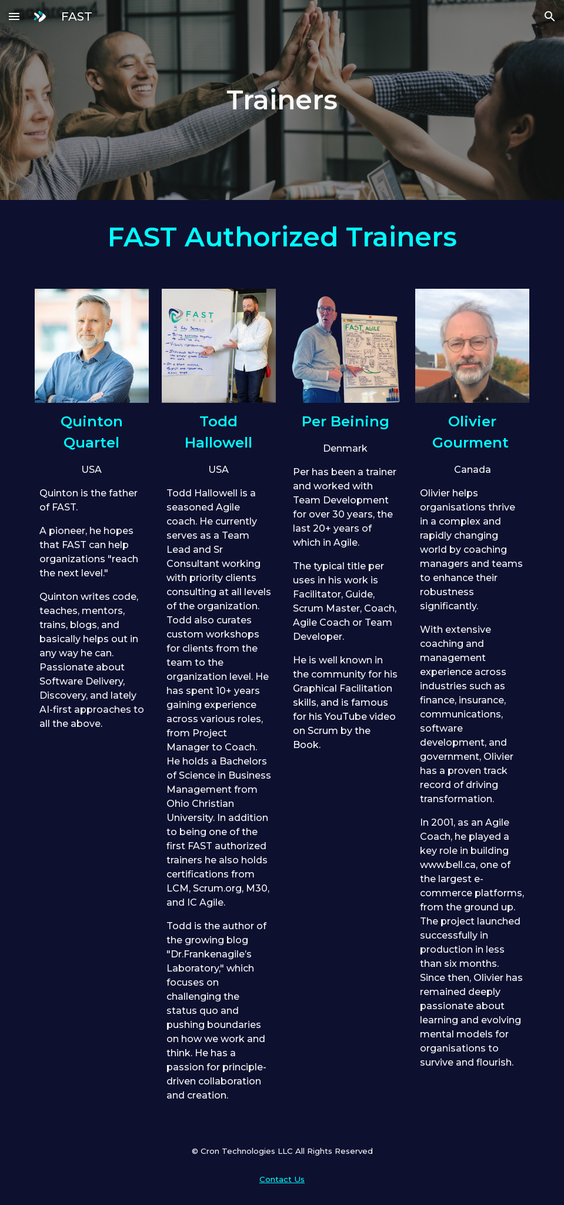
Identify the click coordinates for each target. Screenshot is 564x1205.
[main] (282, 100)
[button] (14, 16)
